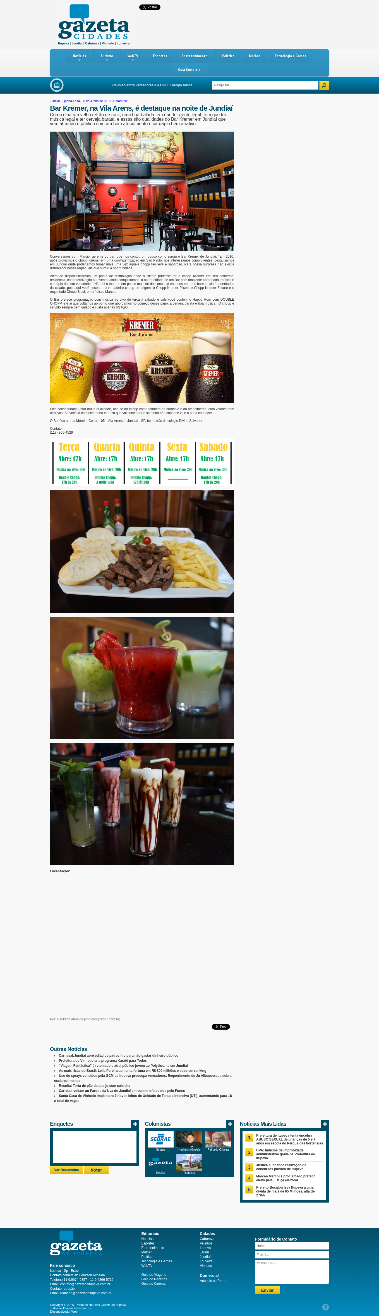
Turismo (106, 57)
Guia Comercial (190, 69)
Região (160, 1172)
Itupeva (205, 1248)
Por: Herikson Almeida (66, 1019)
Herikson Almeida (189, 1149)
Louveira (206, 1261)
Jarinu (204, 1252)
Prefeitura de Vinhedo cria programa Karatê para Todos (103, 1061)
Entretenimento (194, 55)
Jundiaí (55, 101)
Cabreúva (207, 1239)
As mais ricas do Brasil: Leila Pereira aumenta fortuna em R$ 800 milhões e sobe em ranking (132, 1071)
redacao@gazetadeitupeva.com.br (86, 1293)
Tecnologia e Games (290, 55)
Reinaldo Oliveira (218, 1149)
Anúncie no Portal (213, 1281)
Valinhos (206, 1243)
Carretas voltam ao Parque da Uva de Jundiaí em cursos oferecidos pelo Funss (122, 1091)
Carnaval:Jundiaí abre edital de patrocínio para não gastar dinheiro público (118, 1056)
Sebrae (160, 1149)
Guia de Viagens (153, 1275)
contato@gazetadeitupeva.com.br (85, 1284)
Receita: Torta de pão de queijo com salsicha (94, 1086)
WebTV (133, 57)
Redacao (189, 1172)
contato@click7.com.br (102, 1019)
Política (228, 55)
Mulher (254, 55)
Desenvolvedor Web (64, 1311)
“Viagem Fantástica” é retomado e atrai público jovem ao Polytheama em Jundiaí (123, 1066)
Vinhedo (206, 1266)
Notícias (79, 57)
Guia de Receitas (154, 1279)
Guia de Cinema (153, 1284)
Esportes (160, 55)
